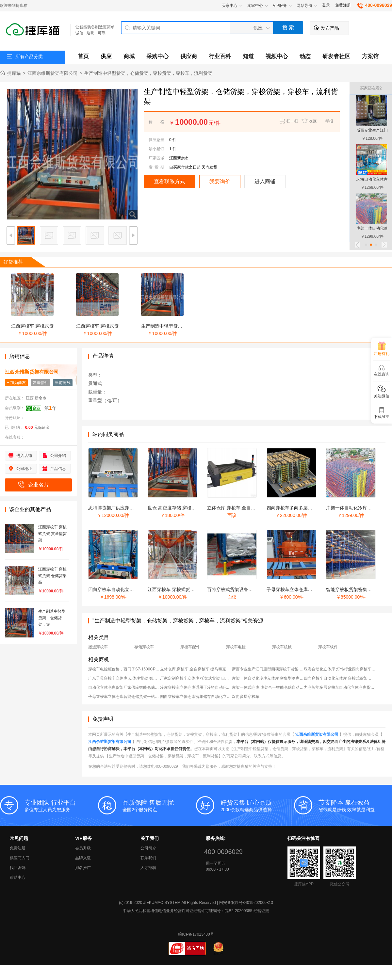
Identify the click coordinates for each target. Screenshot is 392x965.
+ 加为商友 (16, 382)
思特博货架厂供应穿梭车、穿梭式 (122, 507)
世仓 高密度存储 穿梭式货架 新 (179, 507)
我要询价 (219, 181)
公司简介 (148, 848)
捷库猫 (14, 73)
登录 (326, 5)
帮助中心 (17, 877)
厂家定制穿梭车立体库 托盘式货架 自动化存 (196, 678)
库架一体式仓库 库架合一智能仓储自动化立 (268, 687)
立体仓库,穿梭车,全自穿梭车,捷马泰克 (193, 669)
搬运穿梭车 (98, 647)
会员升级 (83, 848)
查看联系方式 (169, 181)
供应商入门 (19, 858)
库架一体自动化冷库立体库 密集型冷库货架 (268, 678)
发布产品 (330, 28)
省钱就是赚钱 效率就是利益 (355, 805)
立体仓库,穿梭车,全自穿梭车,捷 (238, 507)
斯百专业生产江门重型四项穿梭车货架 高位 (268, 669)
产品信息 (58, 468)
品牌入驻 (83, 858)
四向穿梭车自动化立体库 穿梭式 (121, 589)
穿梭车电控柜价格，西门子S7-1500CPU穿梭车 (124, 669)
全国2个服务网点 (159, 805)
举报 (329, 121)
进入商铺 (264, 181)
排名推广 (83, 867)
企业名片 (38, 485)
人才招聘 (148, 867)
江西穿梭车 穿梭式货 (32, 326)
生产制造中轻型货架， (164, 326)
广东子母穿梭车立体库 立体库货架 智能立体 (124, 678)
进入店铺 (24, 455)
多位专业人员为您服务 (61, 805)
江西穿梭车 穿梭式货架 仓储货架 (181, 589)
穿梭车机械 (282, 647)
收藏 (313, 121)
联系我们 (148, 858)
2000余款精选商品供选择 (257, 805)
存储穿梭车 (144, 647)
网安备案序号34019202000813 (246, 902)
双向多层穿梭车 (245, 696)
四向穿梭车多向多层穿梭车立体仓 (301, 507)
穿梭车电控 (236, 647)
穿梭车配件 (190, 647)
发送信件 (40, 382)
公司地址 (24, 468)
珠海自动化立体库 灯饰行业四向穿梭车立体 (340, 669)
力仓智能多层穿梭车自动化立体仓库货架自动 (340, 687)
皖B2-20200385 (238, 911)
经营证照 (261, 911)
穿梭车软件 (328, 647)
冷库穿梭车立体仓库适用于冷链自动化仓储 (196, 687)
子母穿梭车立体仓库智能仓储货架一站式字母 (124, 696)
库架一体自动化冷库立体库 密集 (358, 507)
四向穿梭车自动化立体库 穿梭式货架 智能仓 (340, 678)
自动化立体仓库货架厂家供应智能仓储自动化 (124, 687)
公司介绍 (58, 455)
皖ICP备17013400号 (196, 934)
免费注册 (343, 5)
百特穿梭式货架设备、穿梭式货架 (241, 589)
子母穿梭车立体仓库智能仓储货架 (301, 589)
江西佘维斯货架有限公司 (52, 73)
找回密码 (17, 867)
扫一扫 (288, 121)
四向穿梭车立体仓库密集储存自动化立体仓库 (196, 696)
